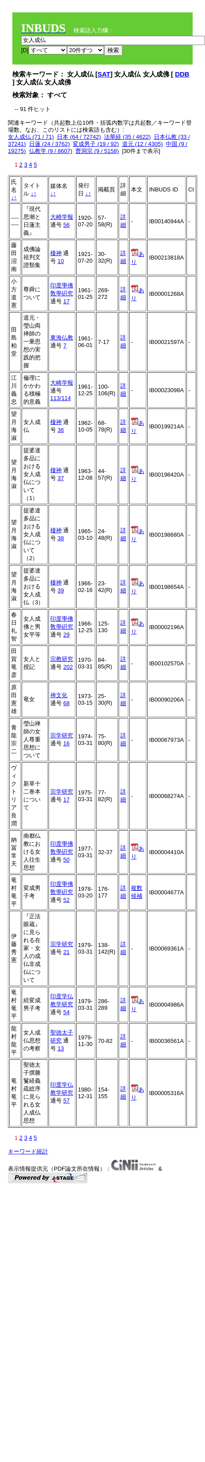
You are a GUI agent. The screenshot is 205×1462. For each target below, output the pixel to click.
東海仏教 (61, 337)
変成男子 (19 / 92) (96, 144)
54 (66, 1012)
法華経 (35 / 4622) (127, 137)
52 (66, 900)
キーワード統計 (28, 1151)
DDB (182, 74)
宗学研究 (61, 735)
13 (60, 1048)
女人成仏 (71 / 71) (31, 137)
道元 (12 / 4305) (142, 144)
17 (66, 301)
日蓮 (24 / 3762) (49, 144)
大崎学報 (61, 217)
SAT (103, 74)
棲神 (56, 253)
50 (66, 859)
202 (68, 667)
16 (66, 743)
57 (66, 1100)
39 (60, 590)
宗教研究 (61, 659)
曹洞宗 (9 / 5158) (97, 151)
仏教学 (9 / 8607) (50, 151)
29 (66, 634)
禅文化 (58, 695)
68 (66, 703)
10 (60, 261)
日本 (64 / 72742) (79, 137)
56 (66, 224)
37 (60, 478)
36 (60, 430)
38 (60, 538)
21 (66, 952)
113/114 (60, 398)
